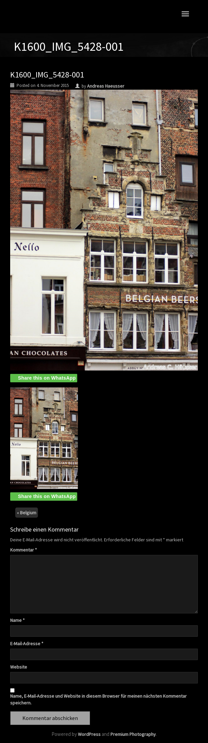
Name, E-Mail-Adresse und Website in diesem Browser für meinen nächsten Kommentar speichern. (98, 699)
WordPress (89, 734)
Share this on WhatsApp (47, 378)
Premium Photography (133, 734)
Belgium (28, 513)
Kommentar (23, 550)
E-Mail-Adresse (26, 643)
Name (17, 620)
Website (18, 667)
